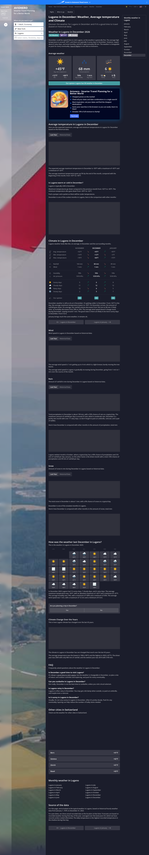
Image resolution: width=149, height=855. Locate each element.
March (126, 30)
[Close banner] (147, 2)
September (128, 47)
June (125, 38)
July (125, 41)
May (125, 35)
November (128, 52)
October (127, 49)
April (125, 32)
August (126, 44)
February (127, 27)
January (127, 24)
